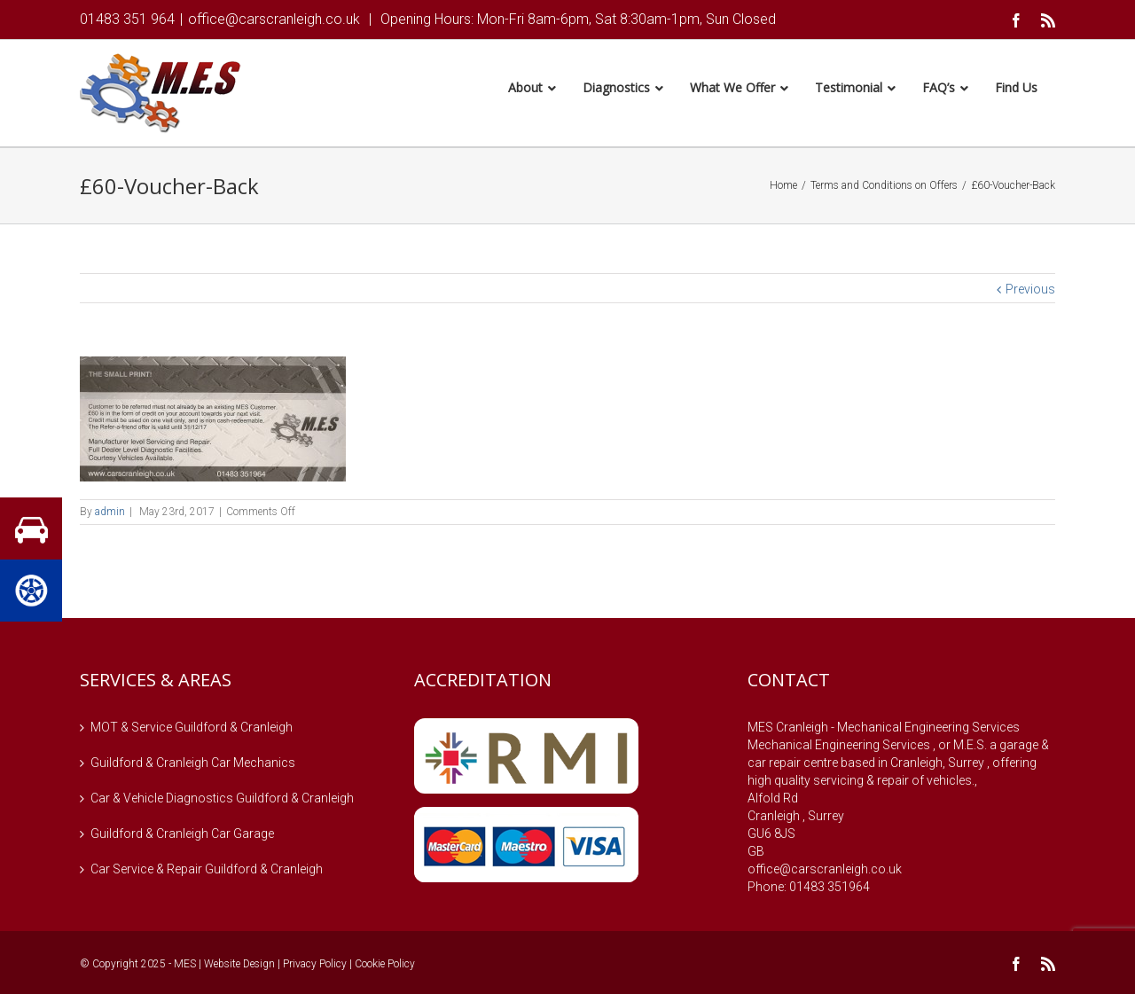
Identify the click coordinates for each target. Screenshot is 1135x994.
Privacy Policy (315, 966)
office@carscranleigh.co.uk (274, 19)
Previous (1030, 292)
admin (110, 514)
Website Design (239, 966)
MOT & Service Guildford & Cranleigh (191, 730)
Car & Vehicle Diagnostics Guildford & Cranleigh (222, 801)
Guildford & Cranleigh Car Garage (182, 836)
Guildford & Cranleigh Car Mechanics (192, 765)
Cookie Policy (385, 966)
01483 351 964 (127, 19)
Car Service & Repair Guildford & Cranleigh (206, 872)
